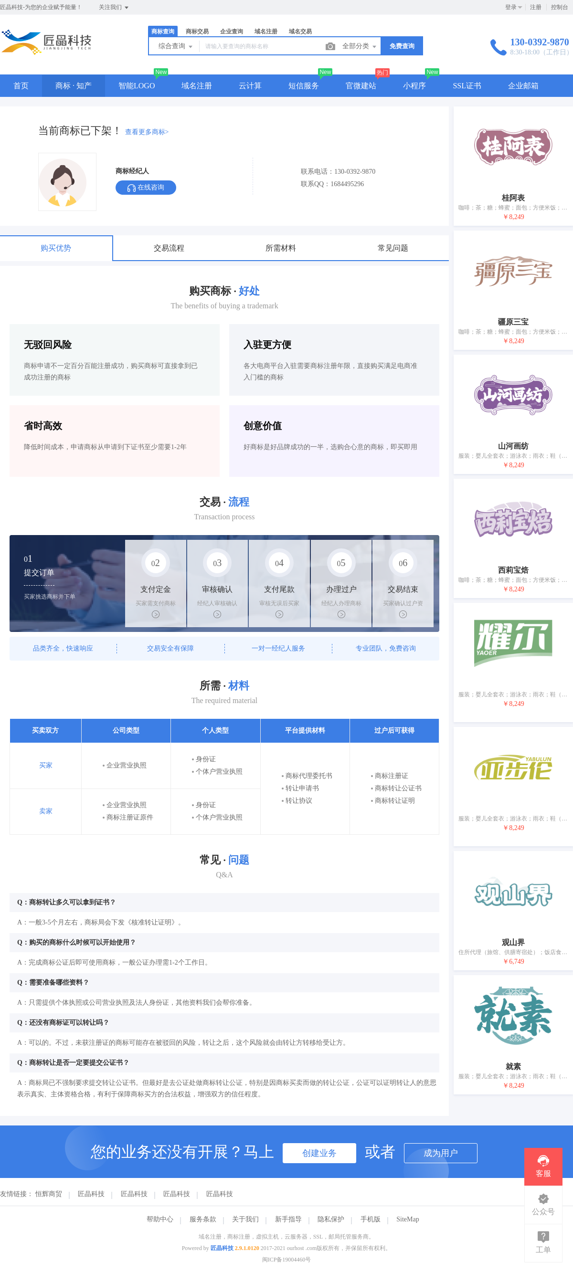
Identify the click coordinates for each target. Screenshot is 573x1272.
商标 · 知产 (73, 86)
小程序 (414, 86)
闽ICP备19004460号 (286, 1259)
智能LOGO (136, 86)
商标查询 (162, 31)
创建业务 (319, 1153)
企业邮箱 (523, 86)
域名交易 (300, 31)
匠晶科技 (91, 1194)
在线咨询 (145, 188)
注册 (535, 7)
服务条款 (203, 1219)
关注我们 (114, 7)
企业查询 (231, 31)
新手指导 (288, 1219)
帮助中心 (160, 1219)
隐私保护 (331, 1219)
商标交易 (197, 31)
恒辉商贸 (48, 1194)
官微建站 (361, 86)
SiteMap (407, 1219)
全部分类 (360, 47)
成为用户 (441, 1153)
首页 (21, 86)
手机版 (371, 1219)
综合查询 (176, 47)
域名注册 (266, 31)
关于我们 (245, 1219)
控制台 (559, 7)
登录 (511, 7)
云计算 (250, 86)
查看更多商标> (147, 132)
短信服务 (303, 86)
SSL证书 (467, 86)
